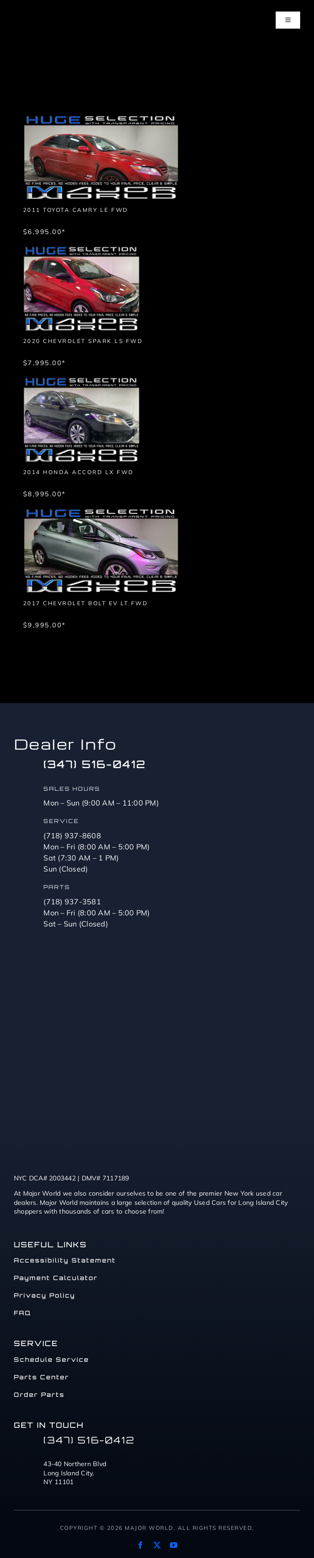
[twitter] (157, 1545)
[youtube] (173, 1545)
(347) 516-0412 (94, 764)
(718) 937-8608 (72, 835)
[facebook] (140, 1545)
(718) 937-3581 (72, 901)
